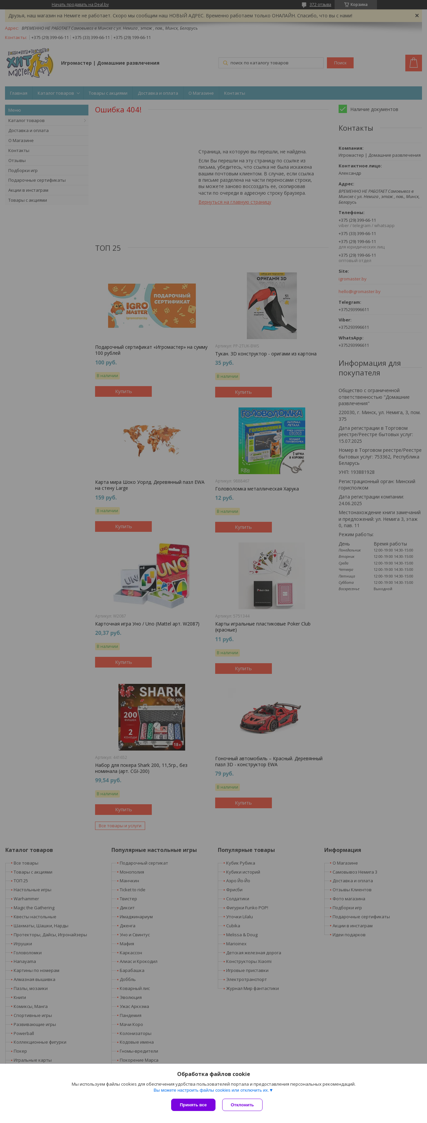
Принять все (193, 1104)
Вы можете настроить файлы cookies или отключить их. (211, 1090)
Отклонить (242, 1104)
